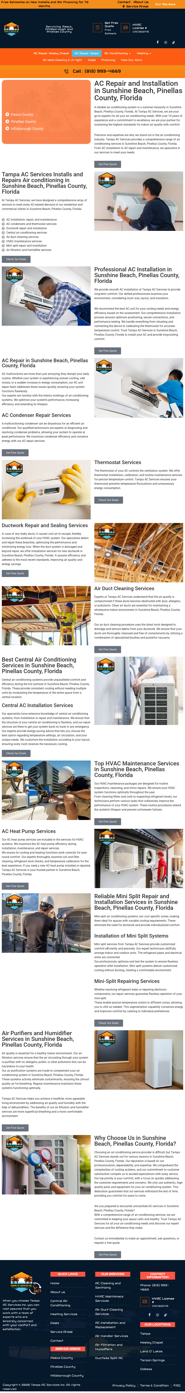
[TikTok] (173, 43)
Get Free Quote (111, 24)
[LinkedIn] (165, 1316)
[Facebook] (157, 43)
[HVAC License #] (125, 27)
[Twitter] (157, 1316)
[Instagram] (165, 43)
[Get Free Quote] (97, 27)
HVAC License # (140, 26)
